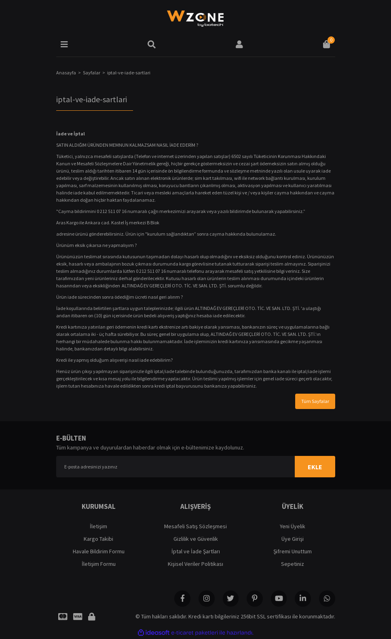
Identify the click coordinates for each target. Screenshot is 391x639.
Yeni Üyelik (292, 526)
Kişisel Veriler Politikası (195, 563)
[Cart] (327, 44)
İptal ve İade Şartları (195, 551)
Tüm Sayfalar (315, 401)
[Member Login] (239, 44)
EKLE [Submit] (315, 467)
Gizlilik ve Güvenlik (195, 538)
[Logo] (195, 18)
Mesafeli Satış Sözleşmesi (195, 526)
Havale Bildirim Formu (99, 551)
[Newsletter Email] (195, 466)
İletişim (98, 526)
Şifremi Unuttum (292, 551)
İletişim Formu (99, 563)
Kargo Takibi (98, 538)
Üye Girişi (292, 538)
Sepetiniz (292, 563)
